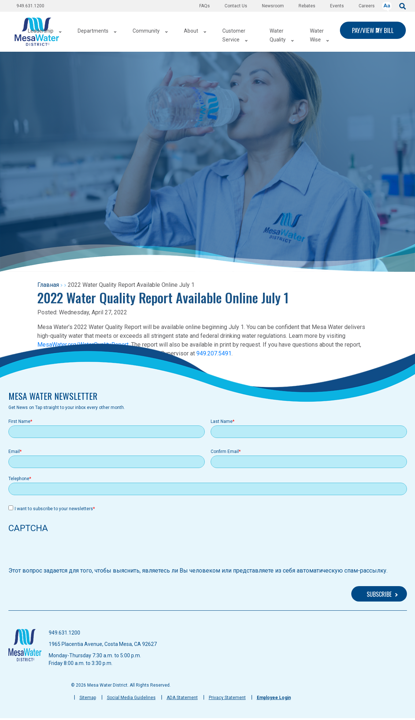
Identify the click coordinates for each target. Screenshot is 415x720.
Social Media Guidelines (131, 697)
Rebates (307, 5)
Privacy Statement (227, 697)
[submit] (402, 5)
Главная (48, 284)
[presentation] (64, 552)
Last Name (222, 421)
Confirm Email (225, 451)
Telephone (18, 478)
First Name (19, 421)
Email (14, 451)
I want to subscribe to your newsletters (54, 508)
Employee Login (274, 697)
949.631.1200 (30, 5)
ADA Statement (182, 697)
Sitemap (87, 697)
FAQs (204, 5)
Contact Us (236, 5)
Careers (367, 5)
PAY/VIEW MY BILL (373, 30)
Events (337, 5)
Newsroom (273, 5)
